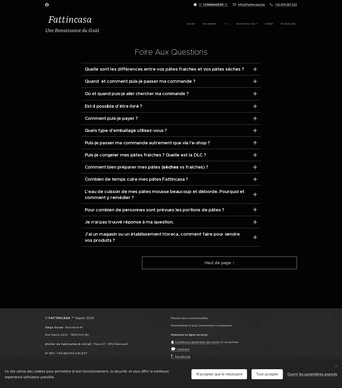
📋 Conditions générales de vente (195, 342)
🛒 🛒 (213, 4)
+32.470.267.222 (286, 4)
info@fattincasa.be (251, 4)
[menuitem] (260, 24)
